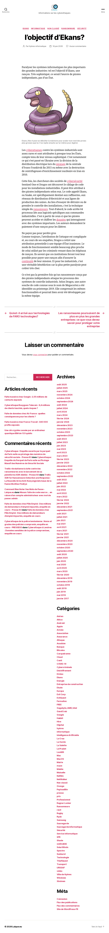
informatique (38, 29)
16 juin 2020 (58, 46)
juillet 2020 (62, 558)
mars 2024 (62, 415)
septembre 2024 (65, 401)
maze (59, 766)
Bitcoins (61, 650)
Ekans (26, 29)
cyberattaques (34, 150)
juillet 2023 (62, 442)
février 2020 (63, 575)
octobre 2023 (63, 432)
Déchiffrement (64, 670)
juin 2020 (61, 561)
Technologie (63, 857)
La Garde (61, 742)
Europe (60, 691)
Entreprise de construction (70, 684)
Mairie (60, 762)
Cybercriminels (64, 667)
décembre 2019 (64, 578)
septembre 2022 (65, 476)
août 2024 (62, 405)
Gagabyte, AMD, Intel (67, 708)
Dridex (60, 674)
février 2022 (63, 500)
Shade (60, 840)
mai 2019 (61, 595)
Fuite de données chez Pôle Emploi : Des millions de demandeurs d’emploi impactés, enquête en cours (27, 513)
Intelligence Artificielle (68, 735)
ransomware (40, 209)
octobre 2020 (63, 547)
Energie (60, 681)
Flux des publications (67, 902)
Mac (59, 755)
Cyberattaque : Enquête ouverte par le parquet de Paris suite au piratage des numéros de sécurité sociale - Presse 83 (27, 454)
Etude (60, 687)
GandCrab (62, 711)
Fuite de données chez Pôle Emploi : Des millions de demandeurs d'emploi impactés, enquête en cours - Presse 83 (28, 507)
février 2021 (63, 534)
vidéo (59, 871)
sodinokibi (62, 844)
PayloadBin (62, 789)
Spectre (61, 850)
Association (62, 633)
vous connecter (40, 354)
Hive (59, 721)
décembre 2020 (65, 541)
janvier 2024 (63, 422)
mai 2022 (61, 490)
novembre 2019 (64, 581)
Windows (61, 878)
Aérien (60, 616)
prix (59, 796)
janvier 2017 (63, 598)
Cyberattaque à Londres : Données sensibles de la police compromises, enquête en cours (28, 530)
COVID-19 (61, 664)
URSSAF (61, 867)
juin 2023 (61, 445)
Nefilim (60, 776)
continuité (27, 261)
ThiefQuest (62, 861)
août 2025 (62, 384)
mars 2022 (62, 496)
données (61, 219)
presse (60, 793)
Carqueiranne (63, 653)
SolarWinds (62, 847)
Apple (60, 626)
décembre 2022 (64, 466)
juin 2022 (61, 486)
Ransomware (68, 29)
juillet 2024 (62, 408)
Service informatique (67, 833)
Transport (62, 864)
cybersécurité (74, 181)
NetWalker (62, 779)
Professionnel (63, 800)
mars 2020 (62, 571)
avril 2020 (62, 568)
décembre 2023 (65, 425)
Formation (62, 701)
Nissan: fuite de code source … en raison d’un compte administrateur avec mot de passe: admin (28, 495)
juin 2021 (61, 520)
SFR (58, 837)
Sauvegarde (63, 823)
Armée (60, 630)
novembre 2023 (64, 428)
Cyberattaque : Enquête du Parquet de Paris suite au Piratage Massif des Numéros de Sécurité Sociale (28, 460)
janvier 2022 (63, 503)
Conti (59, 660)
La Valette (61, 745)
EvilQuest (61, 698)
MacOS (60, 759)
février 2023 (63, 459)
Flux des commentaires (68, 906)
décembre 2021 (64, 507)
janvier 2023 (63, 462)
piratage (60, 164)
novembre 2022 (64, 469)
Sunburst (61, 854)
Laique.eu (17, 926)
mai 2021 (61, 524)
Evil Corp (61, 694)
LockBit (60, 752)
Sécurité (81, 29)
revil (59, 810)
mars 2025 (62, 391)
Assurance (62, 636)
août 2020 (62, 554)
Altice (59, 619)
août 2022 (62, 479)
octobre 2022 (63, 473)
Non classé (53, 29)
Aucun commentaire (77, 46)
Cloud (60, 657)
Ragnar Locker (64, 803)
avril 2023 (62, 452)
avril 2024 (62, 412)
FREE (59, 704)
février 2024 (63, 418)
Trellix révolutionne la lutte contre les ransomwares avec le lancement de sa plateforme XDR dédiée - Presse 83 (23, 471)
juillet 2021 (62, 517)
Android (61, 623)
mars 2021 (62, 530)
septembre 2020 (65, 551)
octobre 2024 (63, 398)
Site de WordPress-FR (67, 909)
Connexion (62, 899)
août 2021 (61, 513)
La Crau (60, 738)
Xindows (61, 881)
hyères (60, 728)
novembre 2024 (64, 395)
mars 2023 (62, 456)
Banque (60, 647)
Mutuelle (61, 772)
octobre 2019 (63, 585)
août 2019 (62, 588)
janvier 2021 (63, 537)
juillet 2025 (62, 388)
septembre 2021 (65, 510)
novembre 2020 (65, 544)
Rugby (60, 813)
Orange (60, 786)
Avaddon (61, 643)
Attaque (61, 640)
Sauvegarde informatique (69, 827)
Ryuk (59, 816)
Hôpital (60, 725)
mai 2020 (61, 564)
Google (60, 715)
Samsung (61, 820)
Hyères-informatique (37, 46)
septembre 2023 (65, 435)
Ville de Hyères (64, 874)
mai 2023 (61, 449)
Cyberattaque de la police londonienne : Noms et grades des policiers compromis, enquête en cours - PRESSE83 (28, 524)
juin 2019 (61, 592)
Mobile (60, 769)
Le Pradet (61, 749)
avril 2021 (61, 527)
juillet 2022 (62, 483)
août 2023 (62, 439)
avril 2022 (62, 493)
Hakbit (60, 718)
